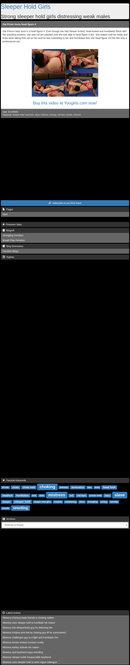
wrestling (20, 508)
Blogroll (8, 230)
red (71, 495)
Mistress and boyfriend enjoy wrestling (23, 652)
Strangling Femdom (13, 235)
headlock (7, 495)
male (41, 496)
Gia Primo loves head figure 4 (19, 24)
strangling (93, 502)
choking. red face (57, 115)
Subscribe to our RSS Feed (65, 203)
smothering (70, 502)
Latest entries (12, 613)
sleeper (6, 501)
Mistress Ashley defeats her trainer (21, 647)
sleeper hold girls (42, 502)
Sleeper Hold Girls (26, 6)
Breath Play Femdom (14, 240)
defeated (64, 487)
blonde (5, 487)
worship (114, 502)
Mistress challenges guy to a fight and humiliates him (30, 637)
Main (5, 214)
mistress (44, 115)
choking (47, 486)
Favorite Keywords (14, 480)
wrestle (69, 115)
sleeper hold (22, 501)
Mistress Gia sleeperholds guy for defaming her (27, 627)
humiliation (22, 495)
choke (15, 487)
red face (81, 495)
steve (82, 502)
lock (34, 496)
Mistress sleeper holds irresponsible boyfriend (27, 657)
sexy (107, 495)
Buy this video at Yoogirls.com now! (65, 103)
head (97, 487)
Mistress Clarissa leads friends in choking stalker (28, 617)
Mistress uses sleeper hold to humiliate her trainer (29, 622)
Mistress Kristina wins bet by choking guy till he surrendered (34, 632)
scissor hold (95, 496)
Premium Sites (12, 224)
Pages (8, 209)
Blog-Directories (13, 246)
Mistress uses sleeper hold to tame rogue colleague (30, 662)
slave (37, 115)
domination (77, 487)
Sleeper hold (18, 115)
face (89, 487)
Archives (9, 519)
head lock (29, 115)
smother (58, 502)
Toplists (8, 257)
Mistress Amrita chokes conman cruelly (23, 642)
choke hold (28, 487)
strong (104, 502)
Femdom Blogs (11, 251)
